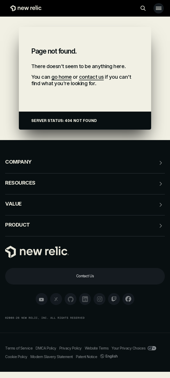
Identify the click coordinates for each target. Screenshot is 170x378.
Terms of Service (19, 348)
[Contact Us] (85, 276)
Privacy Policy (70, 348)
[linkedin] (85, 299)
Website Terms (97, 348)
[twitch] (114, 299)
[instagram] (99, 299)
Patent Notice (86, 356)
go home (61, 77)
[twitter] (56, 299)
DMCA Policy (46, 348)
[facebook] (128, 299)
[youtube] (41, 299)
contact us (91, 77)
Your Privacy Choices (134, 348)
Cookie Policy (16, 356)
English (109, 356)
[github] (70, 299)
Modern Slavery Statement (51, 356)
